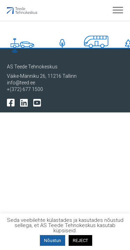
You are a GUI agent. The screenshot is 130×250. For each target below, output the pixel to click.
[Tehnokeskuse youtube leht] (38, 102)
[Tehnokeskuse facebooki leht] (12, 102)
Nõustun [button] (52, 240)
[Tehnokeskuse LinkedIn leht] (25, 102)
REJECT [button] (80, 240)
